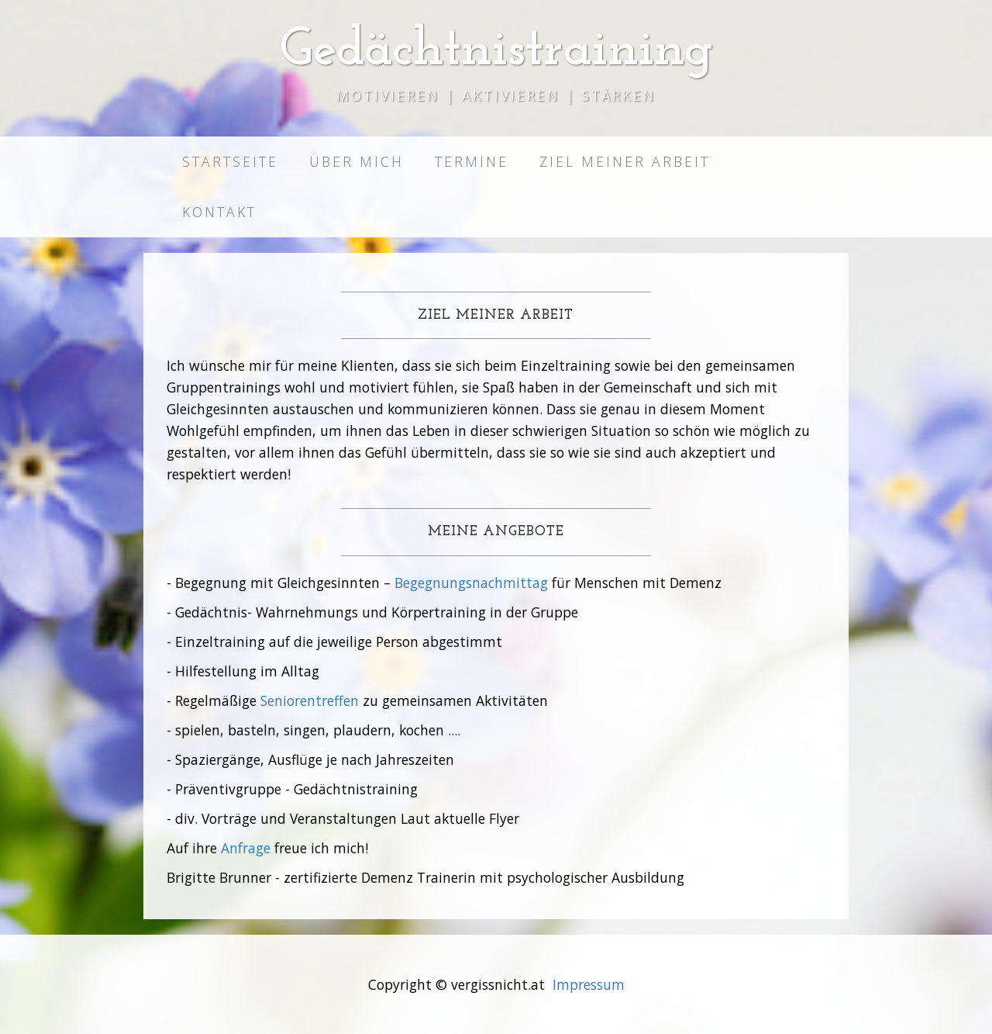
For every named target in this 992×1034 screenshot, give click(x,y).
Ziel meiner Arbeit (624, 161)
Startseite (230, 161)
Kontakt (219, 211)
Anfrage (245, 848)
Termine (471, 161)
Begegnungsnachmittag (471, 582)
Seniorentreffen (309, 700)
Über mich (356, 161)
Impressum (589, 984)
